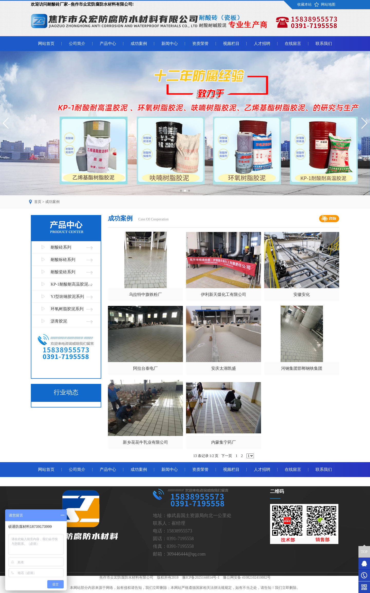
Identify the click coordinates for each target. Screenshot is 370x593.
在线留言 (293, 43)
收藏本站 (304, 4)
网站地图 (328, 4)
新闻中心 (169, 43)
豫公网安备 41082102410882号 (247, 577)
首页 (37, 202)
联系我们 (324, 43)
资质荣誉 (200, 43)
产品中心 (108, 43)
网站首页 (46, 43)
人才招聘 (262, 43)
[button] (181, 191)
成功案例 (139, 43)
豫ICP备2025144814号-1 (200, 577)
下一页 (226, 456)
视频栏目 (231, 43)
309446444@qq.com (186, 554)
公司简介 (77, 43)
